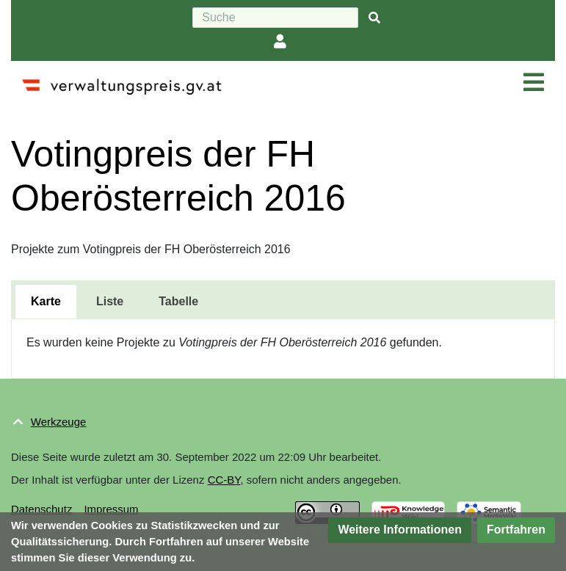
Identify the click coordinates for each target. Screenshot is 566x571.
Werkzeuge (59, 421)
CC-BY (224, 479)
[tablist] (283, 299)
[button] (399, 530)
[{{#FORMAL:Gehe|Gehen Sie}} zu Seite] (374, 18)
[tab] (45, 302)
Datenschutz (41, 509)
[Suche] (275, 17)
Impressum (111, 509)
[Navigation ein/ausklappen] (533, 83)
